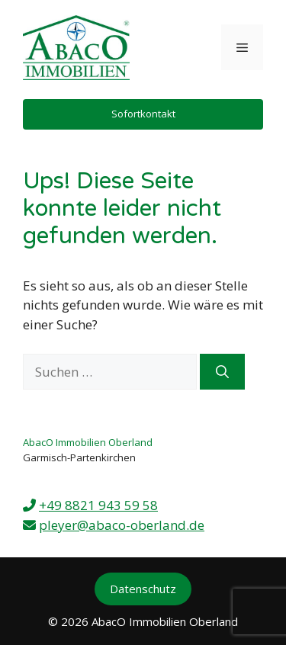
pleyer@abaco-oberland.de (121, 525)
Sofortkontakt (143, 113)
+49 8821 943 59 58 (98, 505)
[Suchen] (222, 372)
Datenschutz (143, 588)
